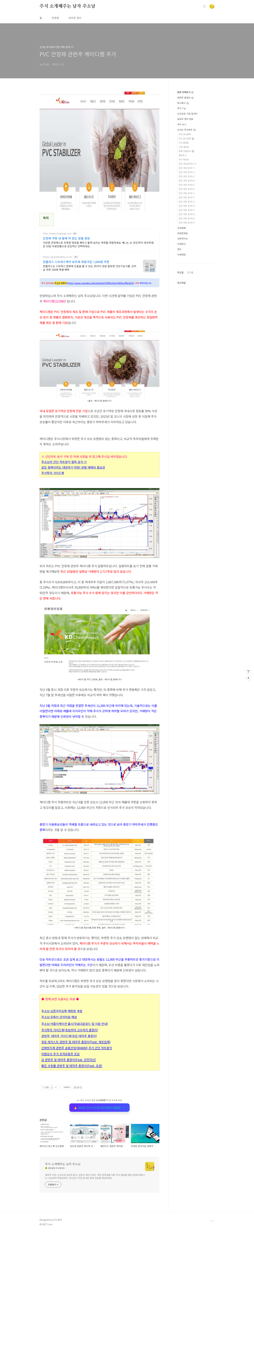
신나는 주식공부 (186, 129)
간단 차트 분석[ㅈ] (187, 201)
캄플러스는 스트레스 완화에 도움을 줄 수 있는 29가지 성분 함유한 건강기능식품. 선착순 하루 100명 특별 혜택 (89, 267)
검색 (204, 6)
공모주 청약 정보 (185, 119)
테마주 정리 (75, 18)
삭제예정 (181, 254)
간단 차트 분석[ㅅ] (187, 193)
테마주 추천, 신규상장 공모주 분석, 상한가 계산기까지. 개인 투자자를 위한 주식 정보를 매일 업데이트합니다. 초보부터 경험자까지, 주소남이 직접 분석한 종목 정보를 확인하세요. (95, 1293)
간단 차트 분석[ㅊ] (187, 205)
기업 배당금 (184, 146)
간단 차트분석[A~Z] (187, 163)
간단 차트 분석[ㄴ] (187, 172)
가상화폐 (181, 227)
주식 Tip (181, 108)
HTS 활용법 (184, 142)
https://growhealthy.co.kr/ (58, 257)
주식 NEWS (184, 159)
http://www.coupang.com (57, 233)
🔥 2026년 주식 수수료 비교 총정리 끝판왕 (99, 1153)
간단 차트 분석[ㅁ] (187, 184)
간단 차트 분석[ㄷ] (187, 176)
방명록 (55, 18)
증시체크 (183, 103)
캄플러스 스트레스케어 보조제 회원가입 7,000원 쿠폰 (76, 262)
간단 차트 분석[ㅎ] (187, 222)
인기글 (190, 272)
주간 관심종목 (185, 134)
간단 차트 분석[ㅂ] (187, 188)
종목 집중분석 (186, 151)
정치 (179, 249)
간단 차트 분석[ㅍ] (187, 218)
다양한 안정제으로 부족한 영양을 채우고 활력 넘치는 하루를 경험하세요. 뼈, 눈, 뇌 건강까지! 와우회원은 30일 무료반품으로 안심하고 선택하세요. (98, 244)
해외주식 (182, 155)
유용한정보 (182, 233)
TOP (211, 1338)
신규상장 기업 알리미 (187, 113)
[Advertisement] (99, 838)
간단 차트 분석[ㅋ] (187, 210)
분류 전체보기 (185, 92)
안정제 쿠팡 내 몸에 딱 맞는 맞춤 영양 (66, 238)
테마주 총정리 (185, 97)
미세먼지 (181, 243)
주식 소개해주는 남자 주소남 (67, 6)
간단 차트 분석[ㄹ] (187, 180)
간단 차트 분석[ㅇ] (187, 197)
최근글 (180, 272)
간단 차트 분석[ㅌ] (187, 214)
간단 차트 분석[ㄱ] (187, 167)
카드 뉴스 (181, 124)
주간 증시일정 (186, 138)
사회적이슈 (182, 238)
